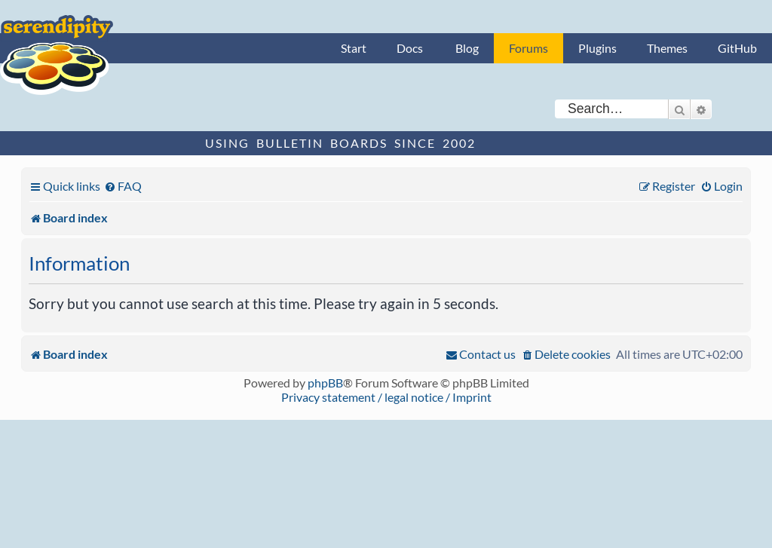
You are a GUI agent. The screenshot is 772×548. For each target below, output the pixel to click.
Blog (467, 48)
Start (353, 48)
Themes (667, 48)
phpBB (325, 382)
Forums (528, 48)
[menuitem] (123, 186)
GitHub (737, 48)
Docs (410, 48)
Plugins (597, 48)
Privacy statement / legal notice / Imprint (386, 397)
